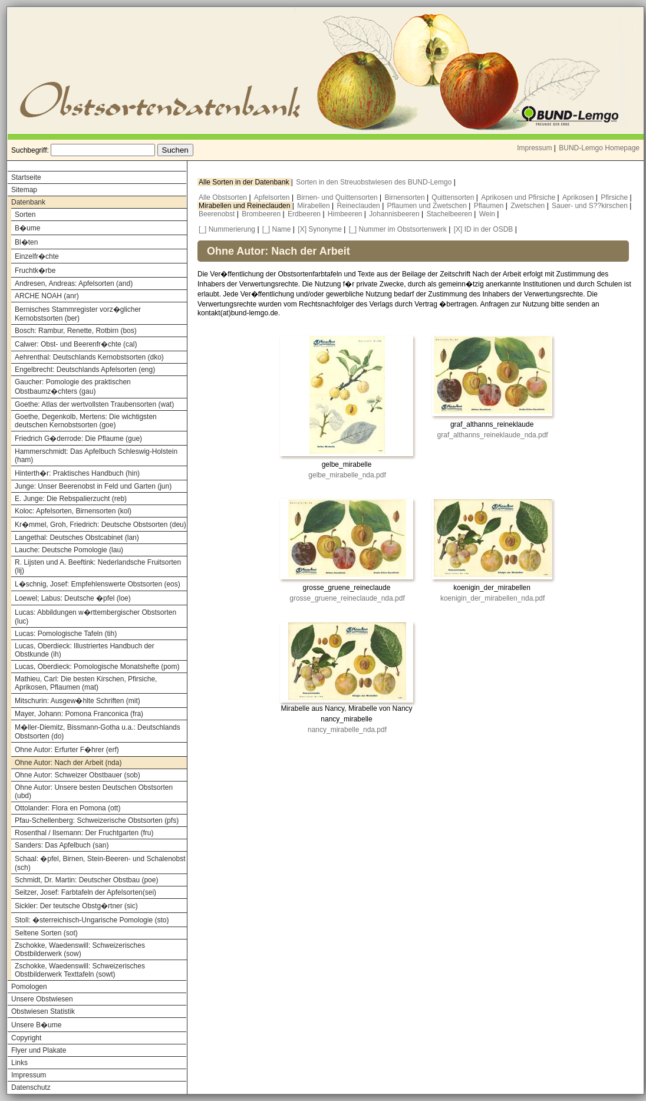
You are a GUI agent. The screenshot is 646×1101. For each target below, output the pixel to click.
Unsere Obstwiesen (42, 999)
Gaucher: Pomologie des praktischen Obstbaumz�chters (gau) (73, 386)
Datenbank (28, 202)
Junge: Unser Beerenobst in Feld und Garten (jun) (93, 486)
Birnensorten (406, 197)
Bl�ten (26, 242)
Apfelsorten (273, 197)
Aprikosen (579, 197)
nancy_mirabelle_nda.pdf (347, 730)
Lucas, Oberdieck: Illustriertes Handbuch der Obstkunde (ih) (84, 650)
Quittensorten (453, 197)
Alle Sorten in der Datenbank (245, 182)
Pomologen (29, 987)
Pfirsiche (615, 197)
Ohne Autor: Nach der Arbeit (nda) (68, 763)
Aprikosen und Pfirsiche (519, 197)
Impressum (534, 148)
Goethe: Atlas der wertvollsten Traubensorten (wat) (94, 404)
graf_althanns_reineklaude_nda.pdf (492, 435)
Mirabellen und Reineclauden (245, 206)
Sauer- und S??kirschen (590, 206)
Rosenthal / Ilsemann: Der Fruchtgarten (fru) (84, 833)
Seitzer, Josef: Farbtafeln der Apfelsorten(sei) (85, 892)
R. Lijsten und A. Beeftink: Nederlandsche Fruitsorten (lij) (98, 566)
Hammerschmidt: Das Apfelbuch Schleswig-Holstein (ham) (96, 455)
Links (19, 1063)
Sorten (25, 214)
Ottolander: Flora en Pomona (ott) (67, 808)
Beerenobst (218, 214)
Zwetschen (528, 206)
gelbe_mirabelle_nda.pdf (346, 475)
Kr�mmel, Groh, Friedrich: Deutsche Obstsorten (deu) (100, 524)
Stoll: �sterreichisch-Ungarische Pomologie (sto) (92, 920)
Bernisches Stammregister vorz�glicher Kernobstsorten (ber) (78, 313)
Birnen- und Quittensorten (338, 197)
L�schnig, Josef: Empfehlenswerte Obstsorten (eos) (97, 584)
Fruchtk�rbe (35, 270)
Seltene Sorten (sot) (46, 933)
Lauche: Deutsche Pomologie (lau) (69, 550)
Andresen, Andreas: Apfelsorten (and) (74, 283)
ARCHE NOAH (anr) (47, 296)
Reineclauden (359, 206)
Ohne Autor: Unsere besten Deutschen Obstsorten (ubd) (94, 791)
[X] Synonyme (320, 229)
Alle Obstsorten (224, 197)
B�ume (27, 228)
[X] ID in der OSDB (483, 229)
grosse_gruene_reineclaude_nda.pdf (347, 598)
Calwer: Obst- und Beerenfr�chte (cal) (76, 344)
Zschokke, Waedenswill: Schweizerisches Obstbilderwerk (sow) (80, 949)
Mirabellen (314, 206)
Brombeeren (262, 214)
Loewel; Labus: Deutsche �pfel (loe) (73, 598)
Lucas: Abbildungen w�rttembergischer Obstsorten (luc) (95, 616)
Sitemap (24, 190)
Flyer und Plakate (38, 1050)
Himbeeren (346, 214)
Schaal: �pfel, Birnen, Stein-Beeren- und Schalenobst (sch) (100, 863)
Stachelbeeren (450, 214)
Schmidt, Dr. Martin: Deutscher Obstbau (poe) (86, 880)
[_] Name (276, 229)
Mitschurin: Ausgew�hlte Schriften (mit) (77, 701)
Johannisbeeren (395, 214)
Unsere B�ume (36, 1025)
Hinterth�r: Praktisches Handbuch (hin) (77, 473)
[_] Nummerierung (227, 229)
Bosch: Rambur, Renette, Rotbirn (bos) (76, 331)
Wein (488, 214)
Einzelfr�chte (37, 256)
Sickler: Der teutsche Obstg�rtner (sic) (76, 906)
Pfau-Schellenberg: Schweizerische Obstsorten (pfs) (97, 820)
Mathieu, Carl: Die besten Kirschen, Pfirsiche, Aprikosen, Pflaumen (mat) (86, 683)
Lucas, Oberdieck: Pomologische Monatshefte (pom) (97, 666)
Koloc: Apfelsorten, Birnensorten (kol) (73, 511)
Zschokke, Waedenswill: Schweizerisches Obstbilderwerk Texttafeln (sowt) (80, 970)
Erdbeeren (305, 214)
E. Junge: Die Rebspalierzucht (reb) (71, 499)
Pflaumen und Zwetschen (428, 206)
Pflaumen (490, 206)
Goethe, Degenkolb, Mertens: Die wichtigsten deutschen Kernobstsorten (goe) (86, 421)
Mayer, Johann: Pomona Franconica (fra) (79, 714)
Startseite (26, 177)
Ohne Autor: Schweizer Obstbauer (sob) (77, 775)
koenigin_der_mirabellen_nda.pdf (492, 598)
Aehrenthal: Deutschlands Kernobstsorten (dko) (89, 357)
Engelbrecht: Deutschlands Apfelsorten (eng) (85, 369)
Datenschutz (31, 1087)
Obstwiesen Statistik (43, 1011)
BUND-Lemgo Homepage (599, 148)
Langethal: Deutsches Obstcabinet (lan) (77, 537)
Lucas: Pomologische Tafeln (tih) (66, 633)
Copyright (26, 1038)
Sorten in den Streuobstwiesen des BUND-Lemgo (374, 182)
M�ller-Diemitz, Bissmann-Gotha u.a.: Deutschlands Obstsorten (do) (97, 731)
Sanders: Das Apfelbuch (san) (61, 845)
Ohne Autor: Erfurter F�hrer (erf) (67, 750)
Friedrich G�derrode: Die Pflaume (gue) (78, 438)
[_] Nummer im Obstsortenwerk (398, 229)
